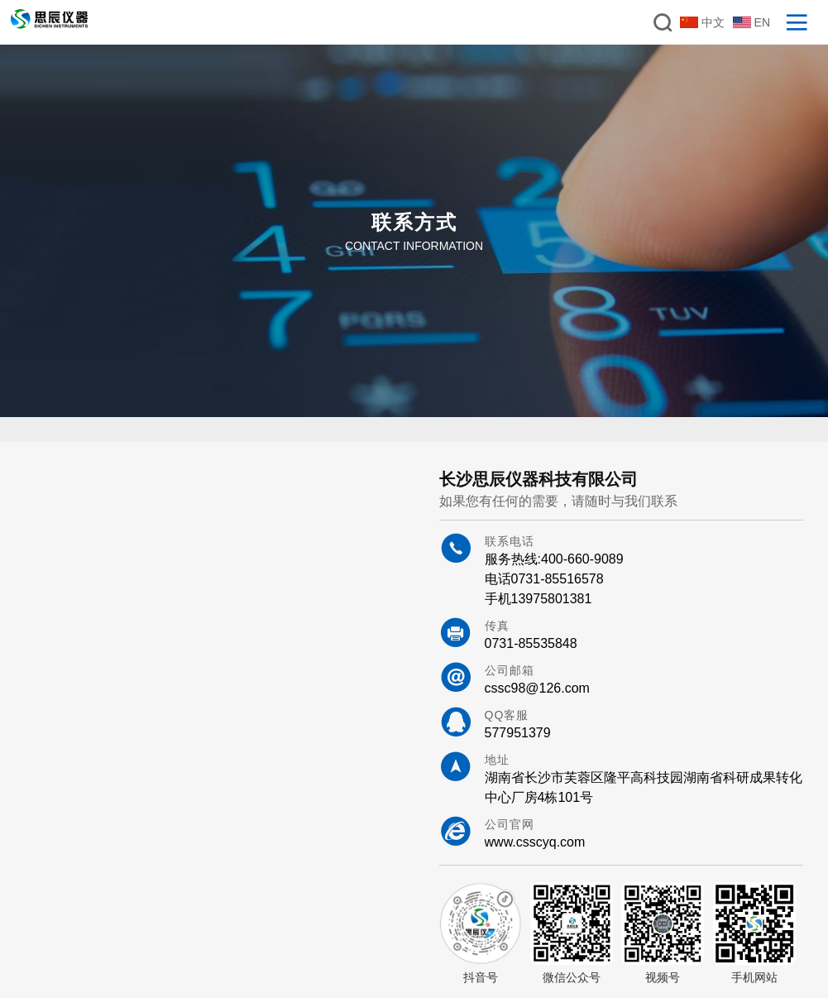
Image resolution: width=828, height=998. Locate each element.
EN (751, 22)
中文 (702, 22)
